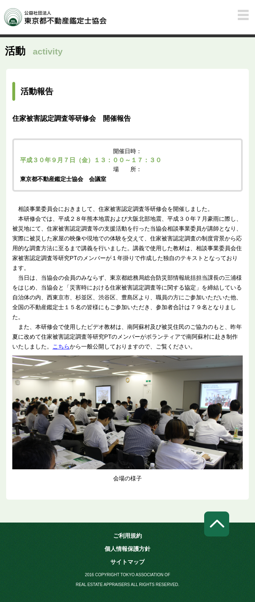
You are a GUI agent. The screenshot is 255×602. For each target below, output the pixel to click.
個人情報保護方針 (127, 548)
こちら (61, 346)
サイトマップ (127, 562)
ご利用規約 (127, 535)
